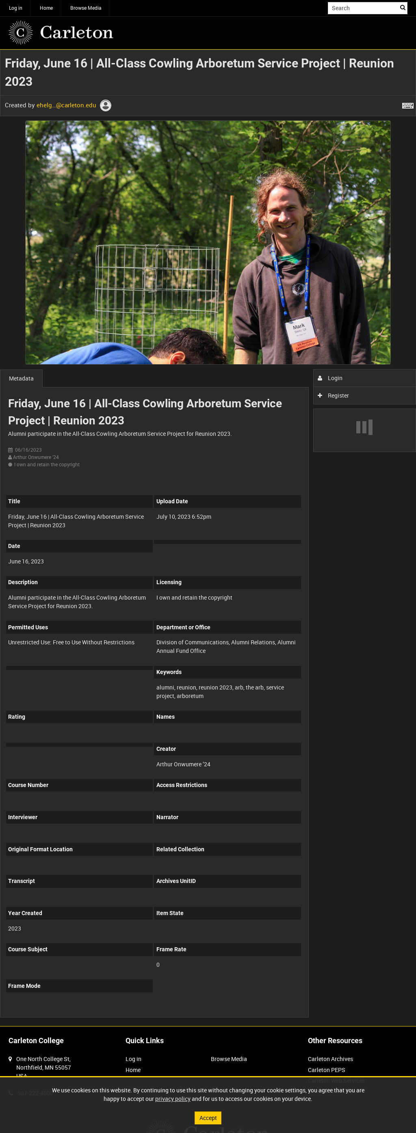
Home (46, 7)
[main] (208, 538)
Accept (208, 1118)
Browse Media (86, 7)
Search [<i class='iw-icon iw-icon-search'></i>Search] (402, 7)
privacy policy (173, 1099)
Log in (15, 7)
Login (330, 378)
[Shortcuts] (408, 104)
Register (333, 395)
